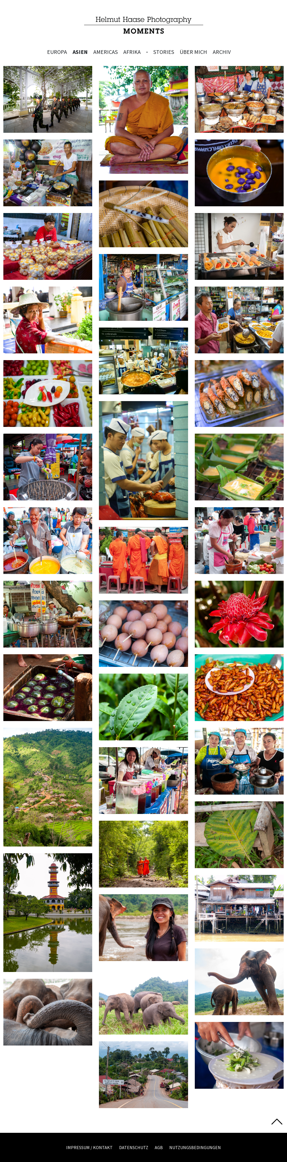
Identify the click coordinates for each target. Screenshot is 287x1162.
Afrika (132, 51)
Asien (80, 51)
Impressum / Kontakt (89, 1147)
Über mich (193, 51)
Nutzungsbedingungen (195, 1147)
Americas (105, 51)
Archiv (222, 51)
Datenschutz (133, 1147)
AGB (159, 1147)
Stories (163, 51)
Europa (57, 51)
